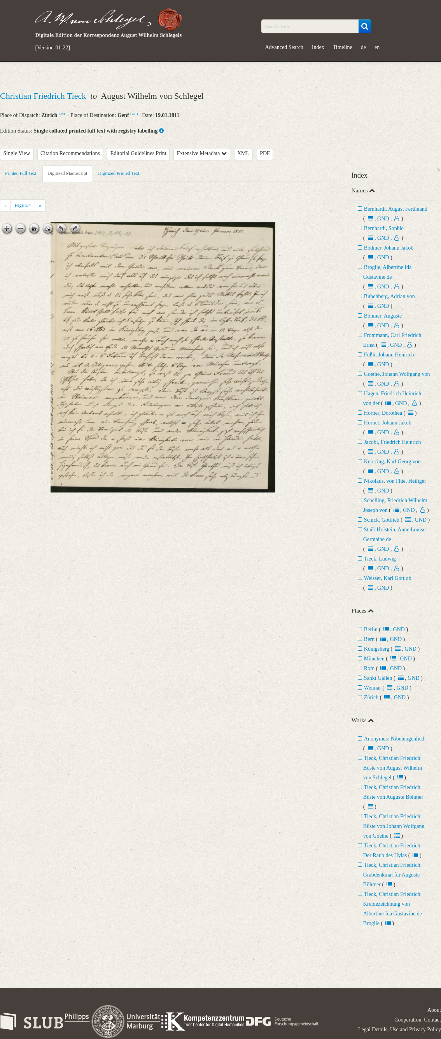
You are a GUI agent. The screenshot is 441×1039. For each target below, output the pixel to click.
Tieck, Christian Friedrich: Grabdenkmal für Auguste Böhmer (392, 874)
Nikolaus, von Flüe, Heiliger (395, 481)
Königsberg (376, 649)
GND (62, 114)
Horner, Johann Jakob (387, 423)
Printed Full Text (21, 173)
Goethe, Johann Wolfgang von (397, 374)
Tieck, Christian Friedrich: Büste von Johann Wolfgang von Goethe (394, 826)
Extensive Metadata (202, 153)
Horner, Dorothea (383, 413)
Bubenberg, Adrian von (389, 296)
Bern (369, 639)
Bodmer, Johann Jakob (388, 248)
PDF (265, 153)
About (434, 1010)
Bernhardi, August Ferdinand (395, 209)
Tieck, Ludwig (380, 559)
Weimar (372, 688)
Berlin (371, 629)
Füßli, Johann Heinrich (389, 355)
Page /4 (23, 205)
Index (318, 47)
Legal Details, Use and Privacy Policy (399, 1029)
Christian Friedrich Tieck (44, 96)
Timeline (342, 47)
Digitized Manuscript (67, 173)
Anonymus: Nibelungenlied (394, 739)
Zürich (371, 697)
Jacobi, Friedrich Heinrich (392, 442)
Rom (369, 668)
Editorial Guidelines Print (138, 153)
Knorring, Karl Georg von (392, 461)
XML (243, 153)
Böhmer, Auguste (383, 316)
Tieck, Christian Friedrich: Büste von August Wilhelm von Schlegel (392, 768)
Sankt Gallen (378, 678)
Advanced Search (284, 47)
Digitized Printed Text (118, 173)
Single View (17, 153)
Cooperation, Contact (417, 1020)
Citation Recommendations (70, 153)
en (377, 47)
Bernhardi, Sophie (384, 228)
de (363, 47)
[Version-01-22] (52, 48)
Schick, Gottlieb (381, 520)
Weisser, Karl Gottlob (387, 578)
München (374, 659)
